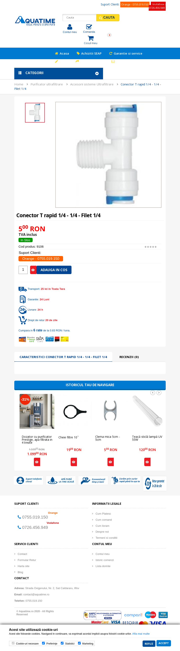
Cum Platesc (103, 513)
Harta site (23, 566)
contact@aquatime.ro (36, 594)
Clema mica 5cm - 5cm (107, 438)
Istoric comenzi (104, 560)
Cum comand (103, 519)
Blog (20, 572)
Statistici (69, 643)
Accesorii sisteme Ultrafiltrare (92, 84)
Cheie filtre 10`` (68, 437)
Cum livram (102, 525)
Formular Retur (27, 560)
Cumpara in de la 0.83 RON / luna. (44, 330)
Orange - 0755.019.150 (134, 4)
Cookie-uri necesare (27, 643)
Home (18, 84)
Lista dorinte (102, 566)
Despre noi (102, 531)
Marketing (87, 643)
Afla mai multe (141, 634)
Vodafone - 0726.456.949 (157, 6)
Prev (152, 392)
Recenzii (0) (129, 357)
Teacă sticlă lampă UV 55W (147, 438)
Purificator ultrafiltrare (46, 84)
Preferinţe (51, 643)
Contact (22, 554)
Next (158, 392)
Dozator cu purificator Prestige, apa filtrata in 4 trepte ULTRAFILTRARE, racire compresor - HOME (37, 438)
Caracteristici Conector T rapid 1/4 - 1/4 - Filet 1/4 (63, 357)
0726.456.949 (35, 527)
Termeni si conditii (106, 537)
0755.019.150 (35, 517)
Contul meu (70, 32)
